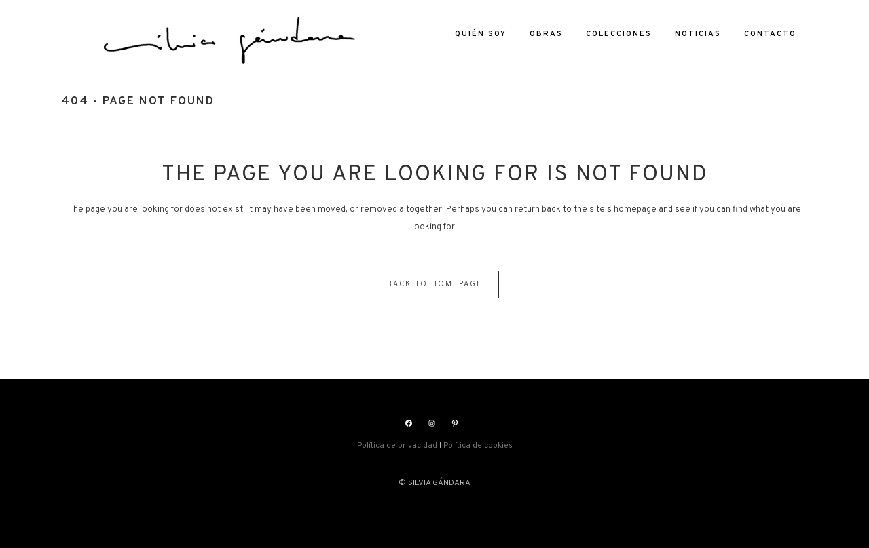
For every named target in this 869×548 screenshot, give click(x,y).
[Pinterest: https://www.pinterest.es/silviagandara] (455, 423)
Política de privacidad (397, 445)
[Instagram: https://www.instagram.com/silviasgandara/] (432, 423)
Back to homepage (435, 284)
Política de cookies (478, 445)
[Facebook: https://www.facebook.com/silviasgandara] (409, 423)
